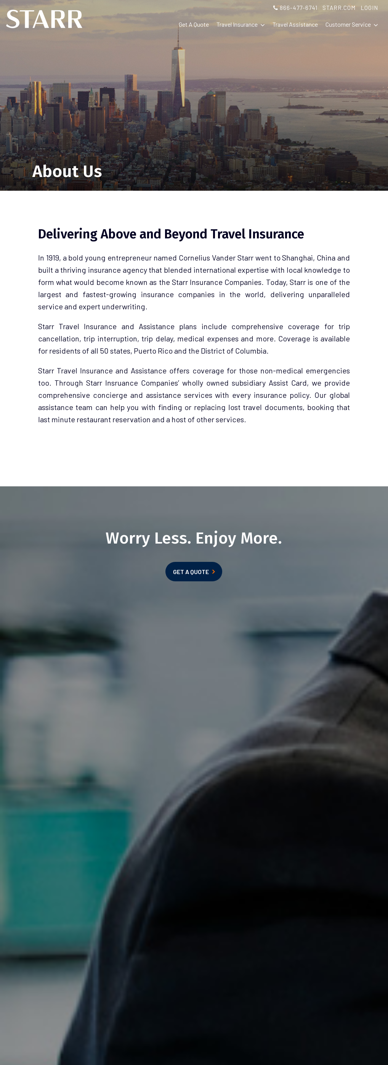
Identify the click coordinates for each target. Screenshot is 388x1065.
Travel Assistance (295, 24)
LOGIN (369, 7)
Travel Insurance (240, 25)
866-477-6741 (295, 7)
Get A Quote (194, 24)
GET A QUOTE (194, 571)
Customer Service (351, 25)
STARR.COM (339, 7)
